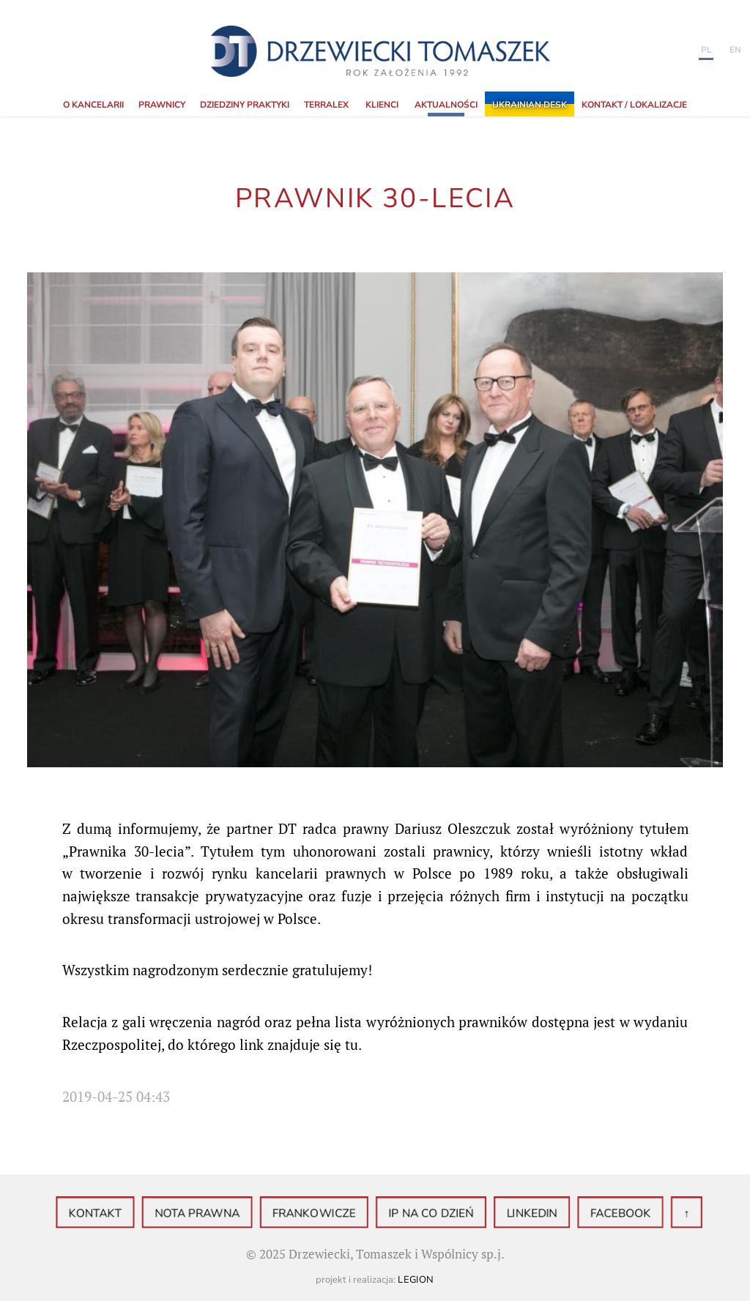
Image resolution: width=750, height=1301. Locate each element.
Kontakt (120, 1213)
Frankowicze (319, 1213)
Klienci (381, 105)
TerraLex (326, 105)
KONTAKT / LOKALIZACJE (634, 105)
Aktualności (446, 105)
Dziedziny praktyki (244, 105)
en (735, 50)
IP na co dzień (425, 1213)
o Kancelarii (93, 105)
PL (706, 50)
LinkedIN (517, 1213)
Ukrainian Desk (529, 105)
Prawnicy (161, 105)
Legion (416, 1279)
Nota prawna (212, 1213)
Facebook (598, 1213)
